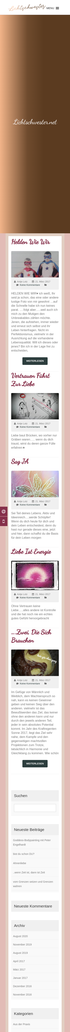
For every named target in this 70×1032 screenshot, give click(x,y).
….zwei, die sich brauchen (31, 636)
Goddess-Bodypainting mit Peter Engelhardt (32, 842)
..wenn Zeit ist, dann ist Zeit (29, 872)
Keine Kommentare (30, 285)
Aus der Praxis (21, 1024)
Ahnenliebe (19, 863)
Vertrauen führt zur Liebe (30, 380)
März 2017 (19, 969)
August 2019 (20, 952)
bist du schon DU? (23, 853)
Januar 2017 (20, 977)
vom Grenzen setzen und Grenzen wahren (33, 884)
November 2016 (22, 994)
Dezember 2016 (22, 986)
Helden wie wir (30, 242)
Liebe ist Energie (31, 551)
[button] (50, 8)
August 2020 (20, 936)
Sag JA (20, 461)
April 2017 (19, 961)
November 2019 (22, 944)
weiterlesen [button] (35, 361)
